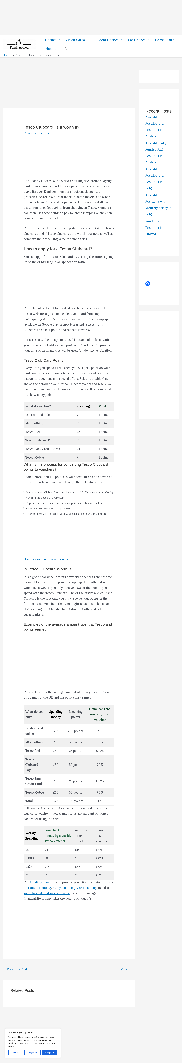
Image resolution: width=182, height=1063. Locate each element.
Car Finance (138, 39)
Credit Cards (77, 39)
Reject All (33, 1052)
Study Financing (64, 888)
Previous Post (15, 969)
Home (7, 55)
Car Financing (87, 888)
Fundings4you (40, 882)
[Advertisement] (76, 17)
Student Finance (108, 39)
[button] (58, 39)
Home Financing (39, 888)
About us (53, 48)
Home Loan (165, 39)
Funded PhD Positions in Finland (154, 227)
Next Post (125, 969)
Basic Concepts (38, 133)
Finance (52, 39)
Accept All (49, 1052)
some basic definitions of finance (47, 893)
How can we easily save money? (46, 559)
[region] (33, 1043)
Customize (16, 1052)
